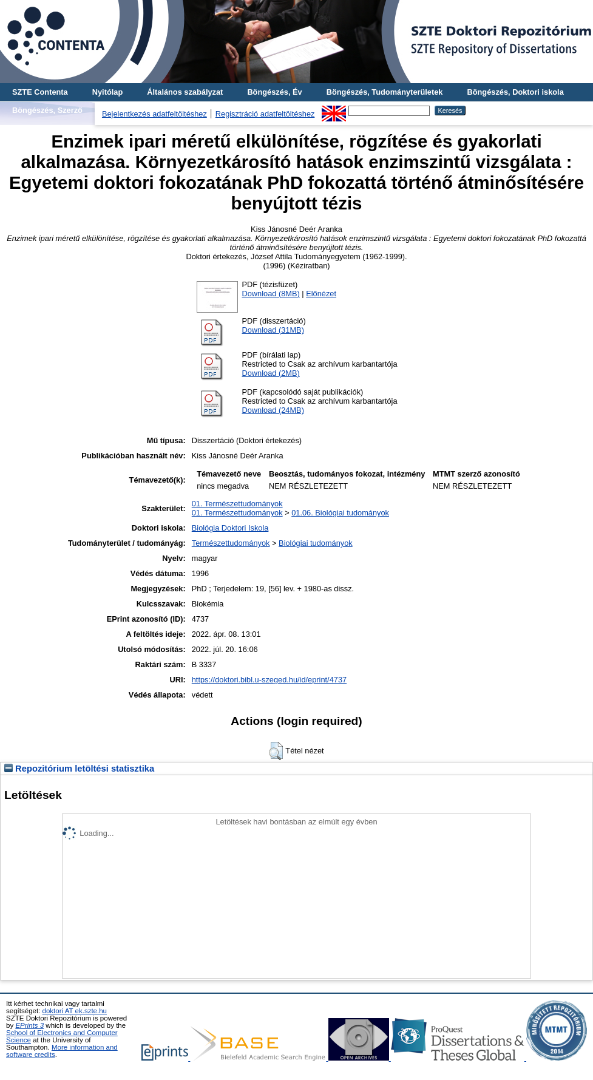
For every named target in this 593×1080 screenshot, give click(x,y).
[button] (276, 751)
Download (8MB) (270, 293)
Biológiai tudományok (316, 543)
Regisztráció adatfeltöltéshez (265, 113)
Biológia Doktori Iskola (230, 527)
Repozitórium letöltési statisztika (79, 768)
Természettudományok (231, 543)
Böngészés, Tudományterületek (385, 92)
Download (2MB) (270, 373)
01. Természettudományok (237, 503)
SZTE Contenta (40, 92)
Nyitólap (107, 92)
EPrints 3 (29, 1025)
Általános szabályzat (185, 92)
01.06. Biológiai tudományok (340, 512)
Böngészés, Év (274, 92)
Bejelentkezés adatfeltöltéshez (154, 113)
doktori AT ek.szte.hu (74, 1010)
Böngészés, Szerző (47, 110)
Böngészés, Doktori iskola (515, 92)
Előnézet (321, 293)
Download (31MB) (272, 330)
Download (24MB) (272, 410)
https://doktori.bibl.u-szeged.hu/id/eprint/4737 (269, 679)
